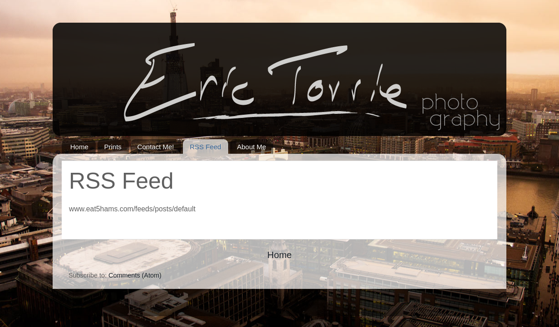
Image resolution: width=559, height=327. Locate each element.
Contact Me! (155, 147)
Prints (113, 147)
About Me (251, 147)
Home (79, 147)
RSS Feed (205, 147)
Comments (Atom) (135, 275)
